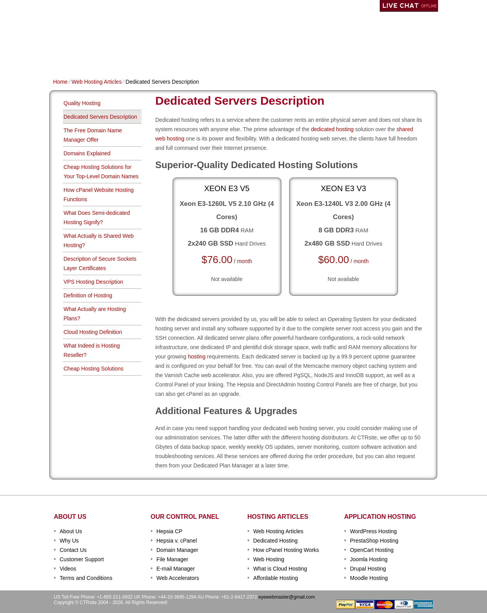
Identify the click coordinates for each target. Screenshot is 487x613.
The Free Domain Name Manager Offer (93, 135)
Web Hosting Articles (97, 82)
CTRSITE (79, 27)
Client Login (204, 6)
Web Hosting (269, 559)
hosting (197, 356)
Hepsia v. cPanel (177, 540)
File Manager (173, 559)
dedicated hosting (332, 129)
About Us (71, 531)
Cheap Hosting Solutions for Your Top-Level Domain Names (101, 171)
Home (60, 57)
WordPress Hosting (373, 531)
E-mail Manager (176, 569)
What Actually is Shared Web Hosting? (99, 240)
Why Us (69, 540)
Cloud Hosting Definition (93, 332)
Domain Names (142, 57)
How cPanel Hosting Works (286, 550)
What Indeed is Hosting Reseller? (92, 350)
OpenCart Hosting (372, 550)
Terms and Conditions (86, 578)
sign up (394, 30)
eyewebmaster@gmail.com (286, 597)
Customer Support (82, 559)
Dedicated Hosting (239, 57)
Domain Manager (177, 550)
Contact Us (73, 550)
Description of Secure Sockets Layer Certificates (100, 263)
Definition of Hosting (88, 295)
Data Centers (293, 57)
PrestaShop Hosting (374, 540)
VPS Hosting (187, 57)
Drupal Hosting (368, 569)
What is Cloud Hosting (280, 569)
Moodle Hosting (369, 578)
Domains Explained (87, 153)
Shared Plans (95, 57)
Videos (68, 569)
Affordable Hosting (275, 578)
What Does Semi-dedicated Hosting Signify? (97, 217)
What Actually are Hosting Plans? (95, 313)
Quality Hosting (82, 103)
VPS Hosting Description (93, 282)
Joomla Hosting (369, 559)
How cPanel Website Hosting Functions (99, 194)
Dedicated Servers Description (100, 117)
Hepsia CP (170, 531)
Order (328, 57)
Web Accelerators (178, 578)
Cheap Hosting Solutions (94, 368)
